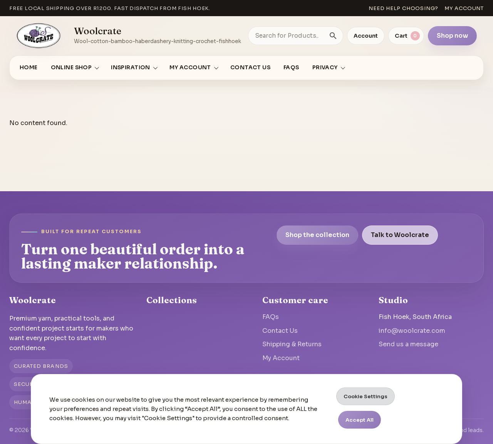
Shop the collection (317, 235)
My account (464, 8)
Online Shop (71, 67)
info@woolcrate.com (412, 331)
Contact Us (250, 67)
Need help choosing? (403, 8)
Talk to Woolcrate (400, 235)
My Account (281, 358)
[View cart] (406, 36)
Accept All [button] (359, 420)
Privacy (325, 67)
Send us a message (408, 344)
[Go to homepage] (39, 36)
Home (29, 67)
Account (366, 35)
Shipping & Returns (292, 344)
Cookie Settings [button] (365, 396)
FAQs (291, 67)
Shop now (452, 36)
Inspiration (130, 67)
